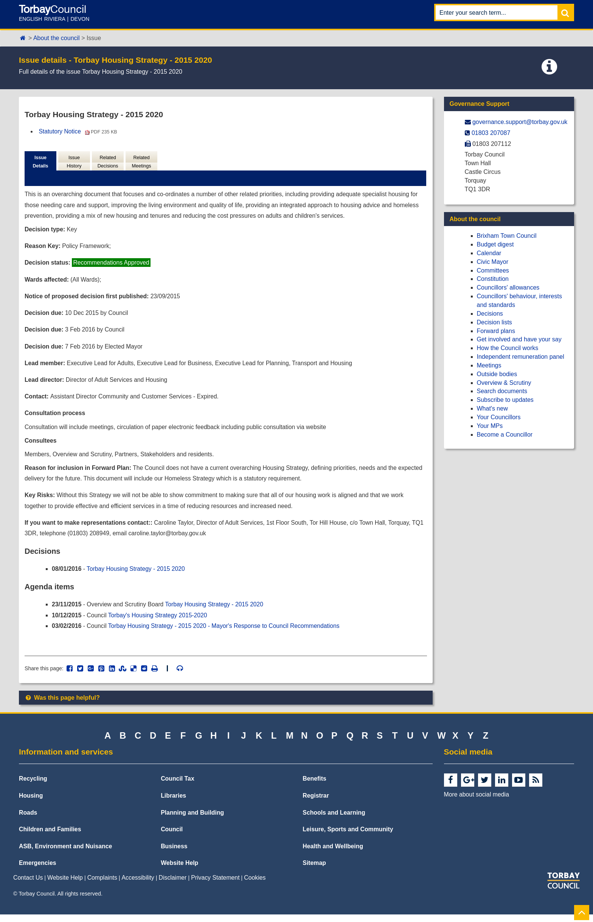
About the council (56, 38)
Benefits (314, 786)
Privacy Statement (215, 885)
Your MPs (490, 426)
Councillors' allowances (508, 287)
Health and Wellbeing (333, 853)
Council (172, 837)
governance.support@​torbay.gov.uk (519, 122)
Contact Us (28, 885)
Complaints (102, 885)
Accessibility (138, 885)
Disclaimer (173, 885)
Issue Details (40, 162)
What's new (492, 408)
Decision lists (494, 322)
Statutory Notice (79, 131)
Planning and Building (192, 820)
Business (174, 853)
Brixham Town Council (507, 235)
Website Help (179, 870)
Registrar (316, 803)
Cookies (254, 885)
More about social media (476, 802)
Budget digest (495, 244)
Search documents (502, 391)
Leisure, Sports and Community (348, 837)
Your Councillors (499, 417)
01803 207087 (491, 133)
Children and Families (50, 837)
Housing (31, 803)
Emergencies (37, 870)
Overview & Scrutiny (504, 383)
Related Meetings (141, 162)
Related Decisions (107, 162)
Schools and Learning (334, 820)
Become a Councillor (505, 434)
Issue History (74, 162)
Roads (28, 820)
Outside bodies (497, 374)
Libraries (173, 803)
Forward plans (496, 331)
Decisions (490, 313)
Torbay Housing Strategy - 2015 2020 (137, 575)
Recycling (33, 786)
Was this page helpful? (62, 705)
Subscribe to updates (505, 400)
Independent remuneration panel (520, 356)
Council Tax (177, 786)
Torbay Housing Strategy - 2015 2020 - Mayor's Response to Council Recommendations (227, 632)
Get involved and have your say (519, 339)
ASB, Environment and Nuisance (65, 853)
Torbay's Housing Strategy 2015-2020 (159, 621)
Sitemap (314, 870)
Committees (493, 270)
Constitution (493, 279)
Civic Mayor (493, 262)
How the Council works (508, 348)
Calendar (489, 253)
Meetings (489, 365)
